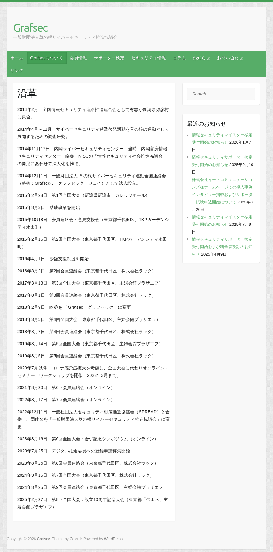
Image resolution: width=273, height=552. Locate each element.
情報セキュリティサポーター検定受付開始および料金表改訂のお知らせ (222, 247)
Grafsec (30, 27)
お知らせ (201, 57)
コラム (179, 57)
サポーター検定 (109, 57)
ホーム (16, 57)
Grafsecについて (46, 57)
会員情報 (78, 57)
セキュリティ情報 (148, 57)
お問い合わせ (230, 57)
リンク (16, 70)
